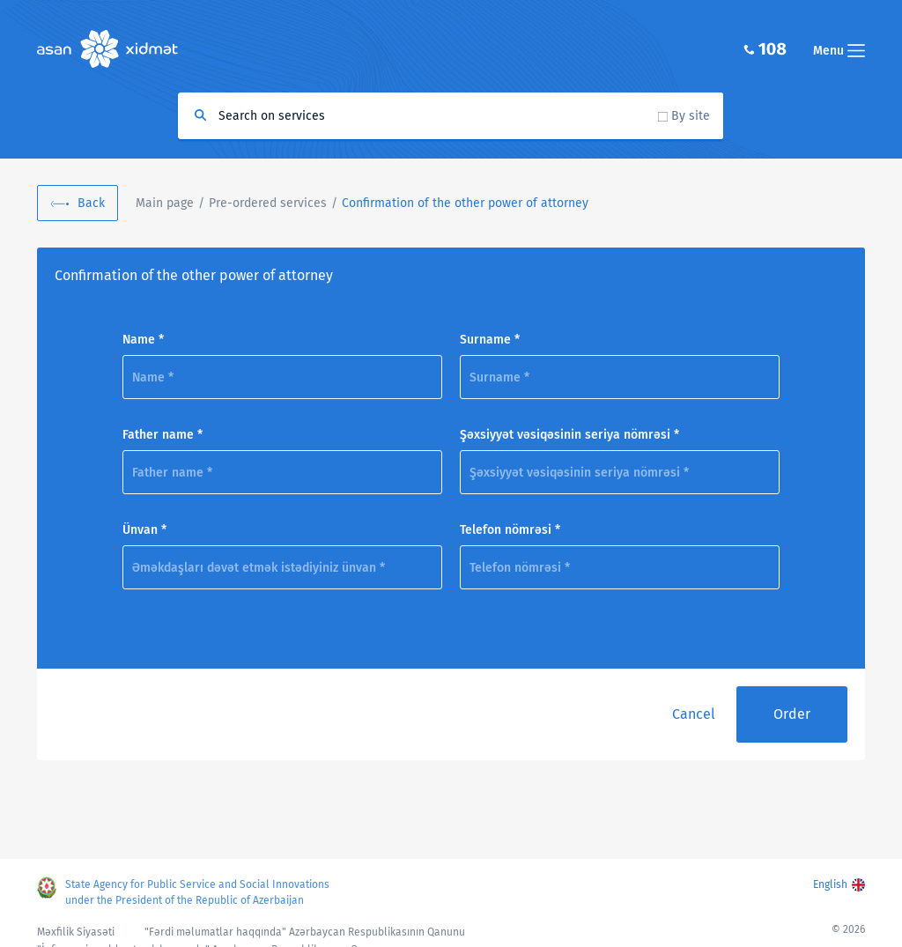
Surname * (490, 339)
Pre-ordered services (268, 203)
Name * (143, 339)
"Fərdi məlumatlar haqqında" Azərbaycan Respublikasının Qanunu (304, 932)
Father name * (162, 434)
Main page (165, 203)
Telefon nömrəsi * (510, 529)
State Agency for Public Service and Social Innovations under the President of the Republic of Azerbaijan (197, 892)
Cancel (693, 714)
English (830, 884)
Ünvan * (144, 529)
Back (91, 203)
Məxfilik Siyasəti (76, 932)
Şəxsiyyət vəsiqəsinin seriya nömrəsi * (569, 434)
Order (791, 714)
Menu (839, 50)
